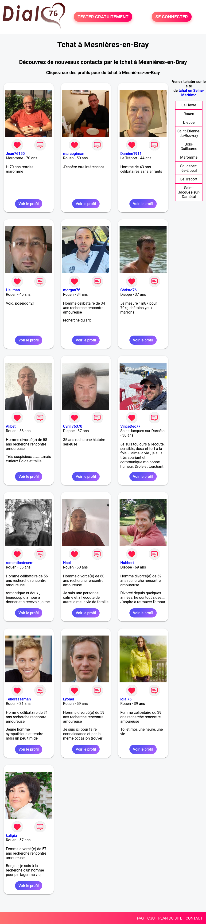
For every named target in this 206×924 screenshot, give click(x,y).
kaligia (11, 835)
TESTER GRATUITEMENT (103, 16)
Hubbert (127, 563)
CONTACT (194, 918)
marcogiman (73, 153)
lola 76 (126, 699)
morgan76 (71, 290)
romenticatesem (19, 563)
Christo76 (128, 290)
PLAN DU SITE (170, 918)
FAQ (140, 918)
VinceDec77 (130, 426)
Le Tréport (189, 179)
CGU (151, 918)
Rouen (188, 114)
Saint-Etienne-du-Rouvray (188, 133)
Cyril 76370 (72, 426)
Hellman (13, 290)
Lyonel (68, 699)
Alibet (11, 426)
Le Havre (189, 105)
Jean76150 (15, 153)
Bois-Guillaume (188, 146)
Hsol (67, 563)
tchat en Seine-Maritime (191, 92)
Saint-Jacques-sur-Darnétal (189, 192)
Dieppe (188, 122)
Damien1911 (131, 153)
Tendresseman (18, 699)
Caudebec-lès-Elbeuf (189, 168)
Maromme (189, 157)
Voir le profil (29, 204)
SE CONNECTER (171, 16)
